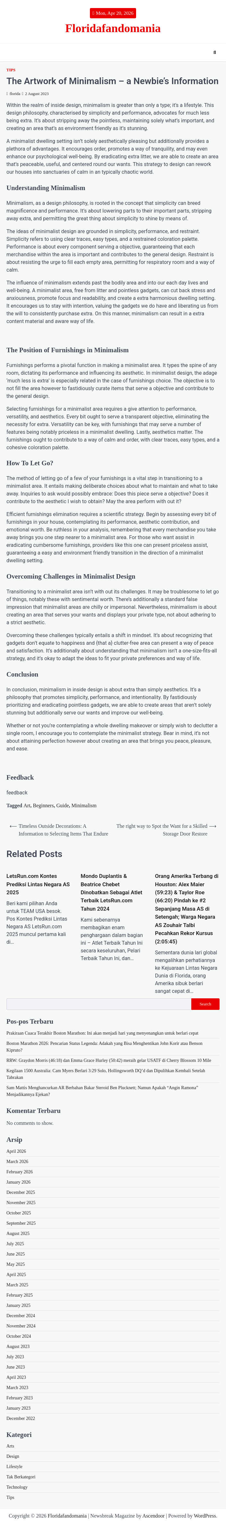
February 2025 (19, 1295)
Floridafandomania (113, 28)
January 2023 (18, 1408)
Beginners (43, 805)
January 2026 (18, 1182)
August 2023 (18, 1346)
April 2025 (16, 1274)
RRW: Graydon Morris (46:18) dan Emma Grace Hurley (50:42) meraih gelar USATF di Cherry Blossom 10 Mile (108, 1060)
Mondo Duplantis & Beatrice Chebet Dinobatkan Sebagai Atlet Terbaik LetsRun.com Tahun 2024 (111, 892)
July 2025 (15, 1243)
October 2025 (18, 1213)
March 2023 (17, 1387)
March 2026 (17, 1161)
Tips (10, 70)
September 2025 (21, 1223)
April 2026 (16, 1151)
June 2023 (15, 1367)
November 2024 (21, 1326)
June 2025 (15, 1254)
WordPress (205, 1516)
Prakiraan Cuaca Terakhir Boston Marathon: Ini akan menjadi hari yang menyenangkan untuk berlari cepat (102, 1033)
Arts (10, 1446)
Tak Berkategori (20, 1477)
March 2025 (17, 1284)
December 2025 (20, 1192)
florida (13, 94)
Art (26, 805)
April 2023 (16, 1377)
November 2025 (21, 1202)
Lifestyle (14, 1466)
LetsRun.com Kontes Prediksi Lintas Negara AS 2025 (38, 884)
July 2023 (15, 1356)
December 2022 (20, 1418)
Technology (17, 1487)
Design (12, 1456)
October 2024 (18, 1336)
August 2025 (18, 1233)
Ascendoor (154, 1516)
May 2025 (15, 1264)
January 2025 (18, 1305)
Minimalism (84, 805)
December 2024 (20, 1315)
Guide (62, 805)
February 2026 (19, 1171)
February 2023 (19, 1398)
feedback (17, 793)
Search (205, 1004)
